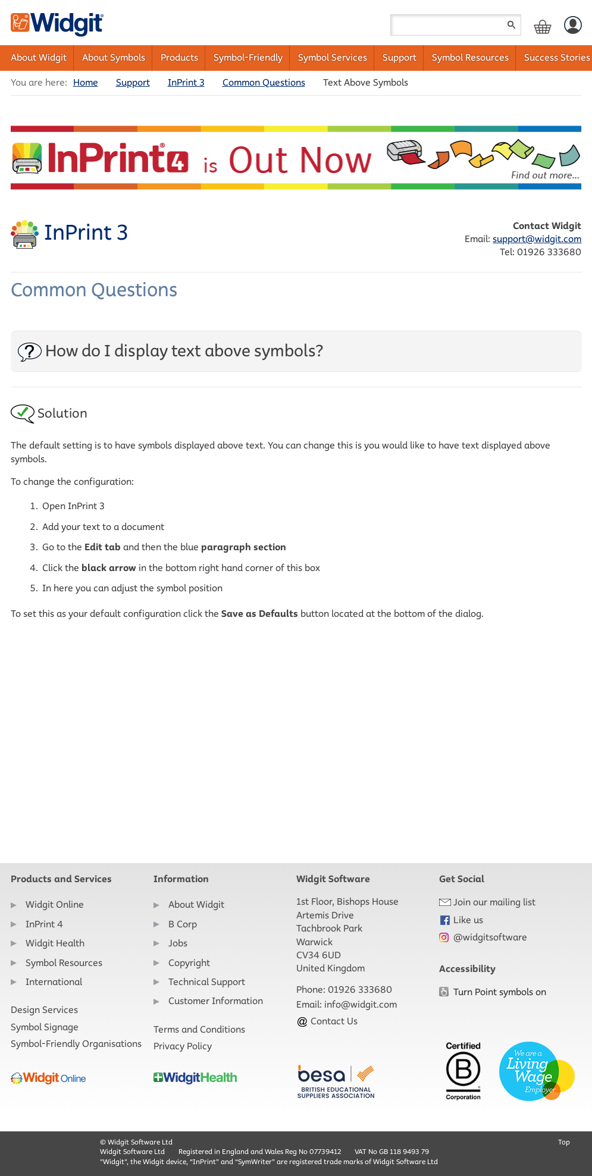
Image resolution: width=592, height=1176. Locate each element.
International (54, 981)
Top (564, 1141)
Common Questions (264, 82)
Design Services (44, 1009)
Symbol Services (332, 57)
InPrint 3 (186, 82)
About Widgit (39, 57)
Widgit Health (55, 943)
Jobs (177, 943)
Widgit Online (55, 904)
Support (399, 57)
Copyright (189, 962)
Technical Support (206, 981)
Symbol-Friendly (248, 57)
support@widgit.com (537, 238)
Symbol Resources (470, 57)
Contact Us (327, 1021)
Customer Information (215, 1000)
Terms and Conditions (199, 1029)
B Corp (182, 924)
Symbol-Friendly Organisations (76, 1043)
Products (179, 57)
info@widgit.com (360, 1004)
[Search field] (455, 25)
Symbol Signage (45, 1027)
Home (85, 82)
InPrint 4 (44, 924)
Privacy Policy (183, 1046)
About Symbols (113, 57)
